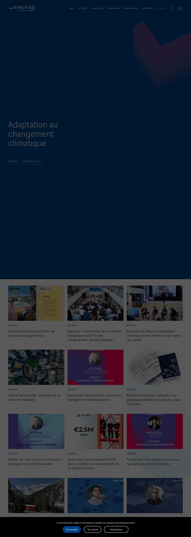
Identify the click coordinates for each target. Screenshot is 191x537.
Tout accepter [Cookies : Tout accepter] (72, 529)
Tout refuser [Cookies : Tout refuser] (92, 529)
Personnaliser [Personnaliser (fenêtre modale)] (116, 529)
